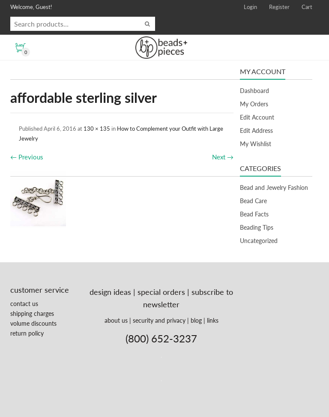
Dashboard (254, 90)
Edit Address (256, 130)
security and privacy (159, 320)
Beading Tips (256, 227)
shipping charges (32, 313)
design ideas (110, 292)
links (212, 320)
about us (116, 320)
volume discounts (33, 323)
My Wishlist (255, 143)
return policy (27, 333)
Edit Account (257, 117)
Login (250, 6)
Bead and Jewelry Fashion (274, 187)
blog (196, 320)
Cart (307, 6)
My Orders (254, 104)
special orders (161, 292)
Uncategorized (259, 240)
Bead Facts (254, 214)
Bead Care (253, 200)
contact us (24, 303)
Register (279, 6)
